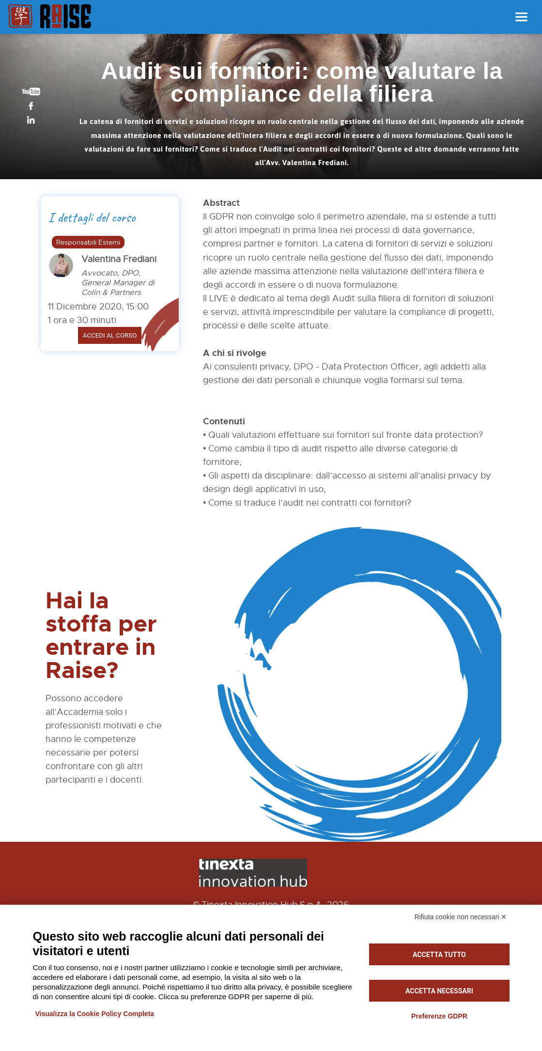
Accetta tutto (439, 954)
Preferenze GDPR (439, 1016)
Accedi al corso (110, 335)
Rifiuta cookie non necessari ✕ (461, 917)
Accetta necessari (439, 991)
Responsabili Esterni (88, 242)
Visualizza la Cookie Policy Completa (95, 1014)
